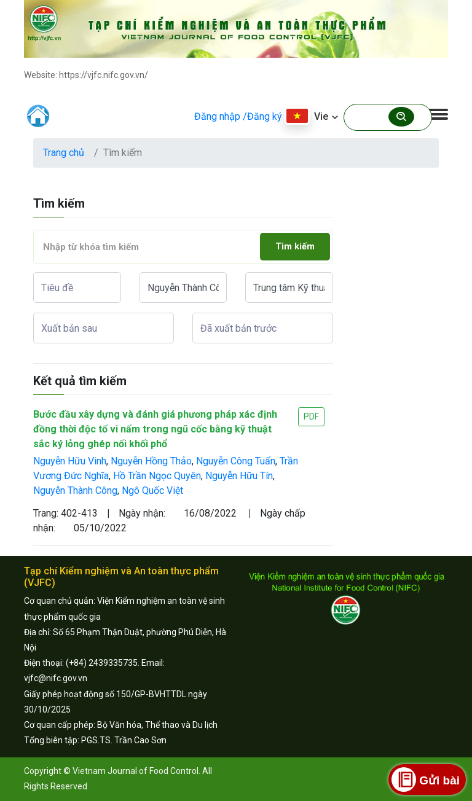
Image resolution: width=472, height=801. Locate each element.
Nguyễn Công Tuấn (235, 461)
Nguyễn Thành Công (75, 490)
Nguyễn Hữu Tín (239, 476)
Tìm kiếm (295, 246)
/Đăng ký (262, 116)
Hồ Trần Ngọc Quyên (157, 476)
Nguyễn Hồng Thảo (151, 461)
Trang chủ (63, 152)
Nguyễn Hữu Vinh (69, 461)
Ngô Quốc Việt (152, 490)
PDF (311, 416)
